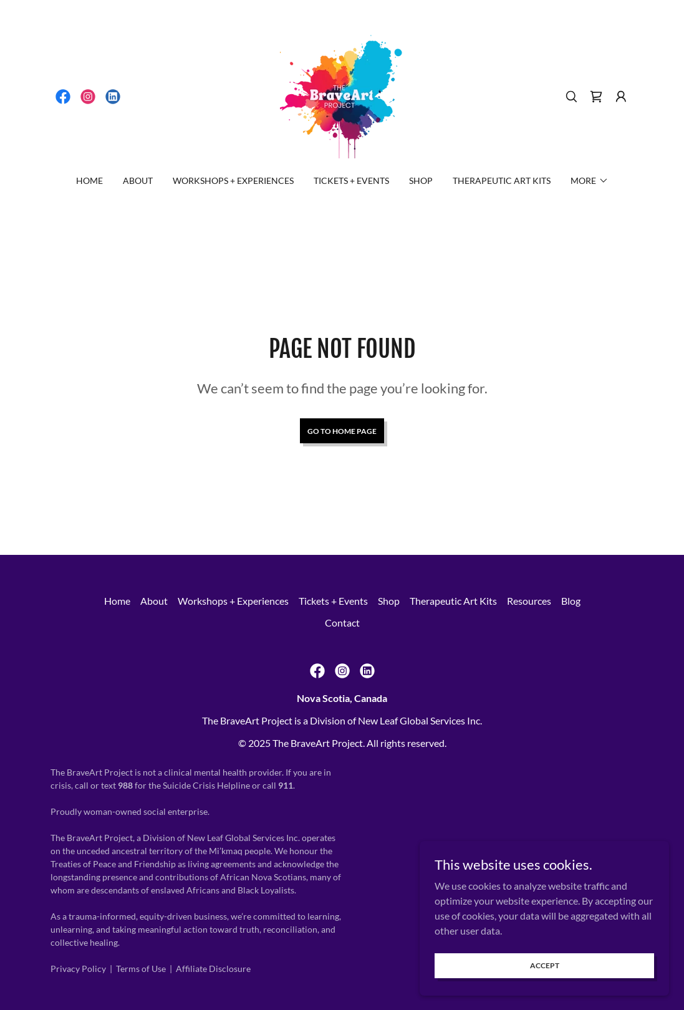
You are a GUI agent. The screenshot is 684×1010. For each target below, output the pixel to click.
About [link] (138, 180)
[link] (63, 96)
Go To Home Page (342, 431)
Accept (544, 965)
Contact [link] (342, 622)
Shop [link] (421, 180)
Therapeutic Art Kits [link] (502, 180)
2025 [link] (259, 743)
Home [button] (117, 601)
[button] (621, 96)
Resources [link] (529, 601)
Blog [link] (570, 601)
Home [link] (89, 180)
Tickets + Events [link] (351, 180)
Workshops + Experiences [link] (233, 180)
